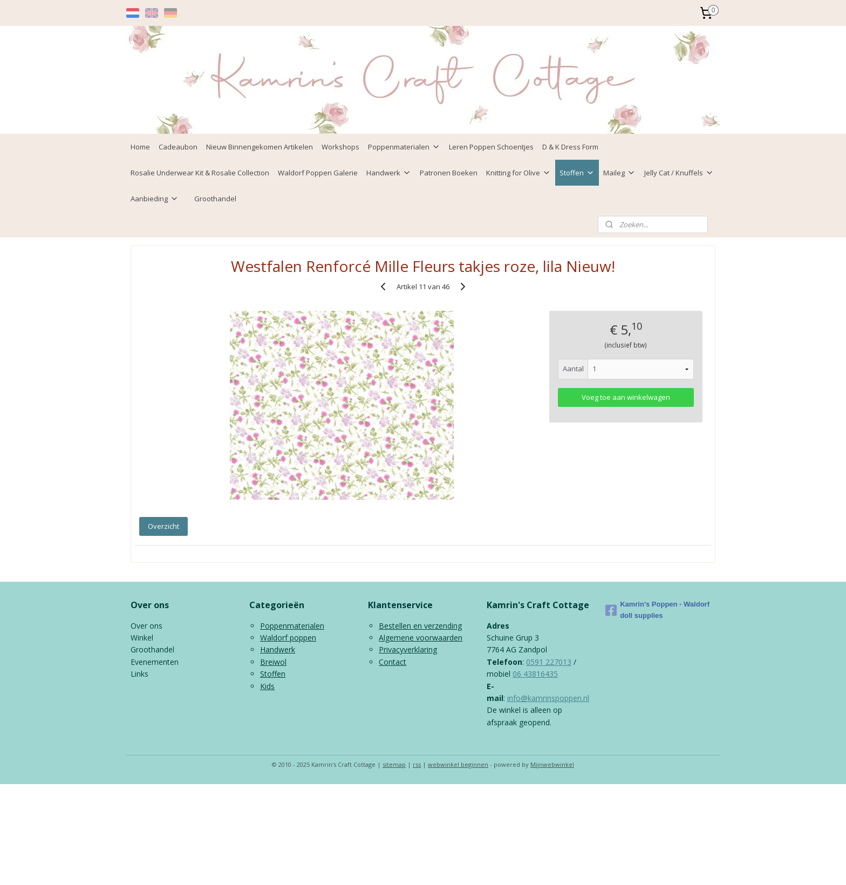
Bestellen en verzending (420, 626)
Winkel (142, 637)
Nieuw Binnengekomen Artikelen (259, 147)
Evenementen (155, 662)
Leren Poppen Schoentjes (491, 147)
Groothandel (215, 198)
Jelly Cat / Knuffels (679, 173)
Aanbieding (155, 198)
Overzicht (163, 526)
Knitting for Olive (518, 173)
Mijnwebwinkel (552, 764)
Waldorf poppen (288, 637)
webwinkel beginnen (458, 764)
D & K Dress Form (570, 147)
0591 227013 (548, 662)
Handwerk (388, 173)
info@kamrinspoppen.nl (548, 698)
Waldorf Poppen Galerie (318, 173)
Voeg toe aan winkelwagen (626, 397)
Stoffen (577, 173)
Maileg (619, 173)
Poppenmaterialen (404, 147)
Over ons (146, 626)
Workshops (340, 147)
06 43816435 (535, 674)
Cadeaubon (178, 147)
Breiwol (273, 662)
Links (139, 674)
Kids (267, 686)
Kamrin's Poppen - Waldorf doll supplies (657, 610)
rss (417, 764)
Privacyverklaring (408, 649)
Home (140, 147)
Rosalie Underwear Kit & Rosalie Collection (200, 173)
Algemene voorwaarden (420, 637)
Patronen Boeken (448, 173)
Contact (392, 662)
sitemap (394, 764)
